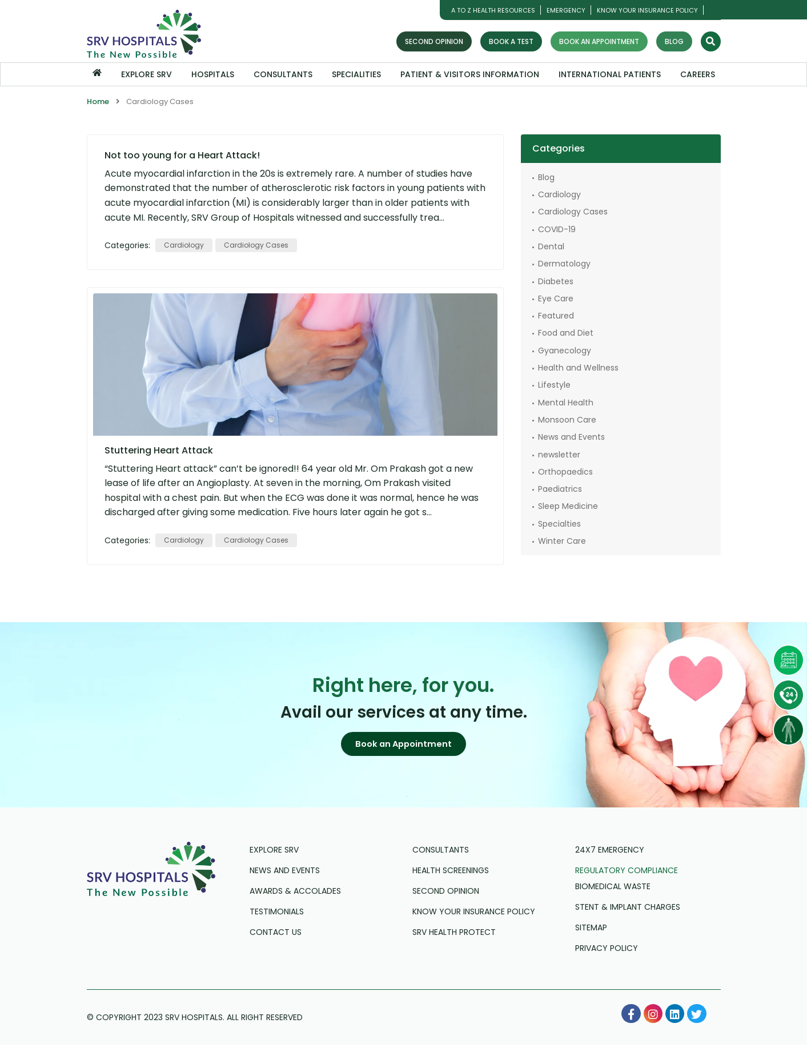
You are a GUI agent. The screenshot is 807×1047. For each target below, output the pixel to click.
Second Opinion (434, 41)
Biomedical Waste (613, 888)
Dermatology (564, 263)
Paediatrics (560, 488)
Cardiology (184, 244)
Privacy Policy (606, 950)
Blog (674, 41)
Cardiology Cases (256, 244)
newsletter (559, 454)
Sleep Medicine (568, 506)
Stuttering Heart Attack (159, 449)
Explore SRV (146, 74)
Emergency (566, 10)
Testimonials (277, 913)
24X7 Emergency (609, 852)
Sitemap (591, 929)
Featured (556, 315)
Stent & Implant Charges (627, 909)
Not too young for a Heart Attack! (182, 154)
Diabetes (555, 280)
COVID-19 (557, 228)
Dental (551, 246)
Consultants (283, 74)
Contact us (276, 934)
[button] (404, 745)
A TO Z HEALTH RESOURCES (493, 10)
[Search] (711, 41)
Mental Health (565, 402)
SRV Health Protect (454, 934)
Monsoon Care (567, 419)
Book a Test (511, 41)
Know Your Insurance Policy (647, 10)
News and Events (571, 436)
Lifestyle (554, 385)
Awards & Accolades (295, 893)
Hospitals (212, 74)
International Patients (610, 74)
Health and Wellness (578, 367)
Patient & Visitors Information (469, 74)
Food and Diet (565, 333)
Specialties (559, 523)
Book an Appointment (599, 41)
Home (98, 101)
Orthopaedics (565, 471)
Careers (697, 74)
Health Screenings (450, 872)
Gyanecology (564, 350)
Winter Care (562, 540)
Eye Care (555, 298)
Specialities (356, 74)
